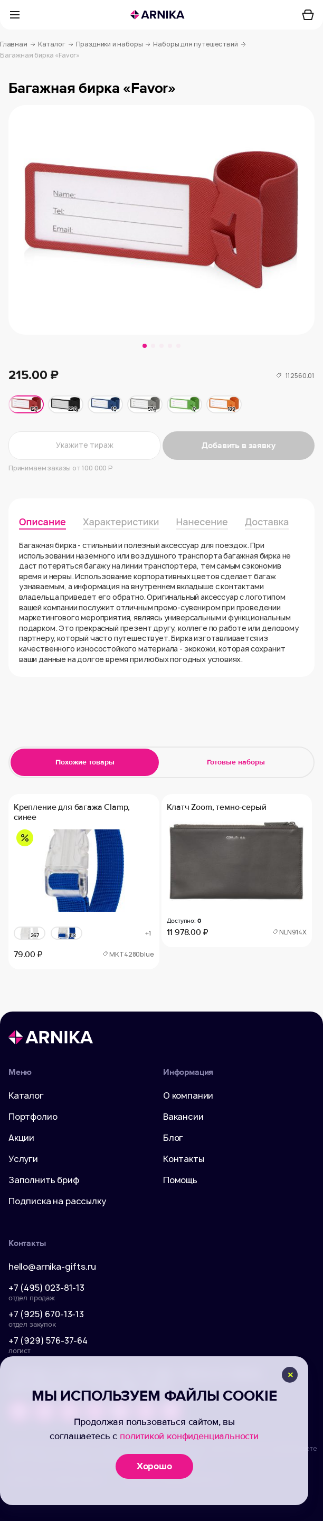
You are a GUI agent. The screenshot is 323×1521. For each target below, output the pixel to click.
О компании (188, 1095)
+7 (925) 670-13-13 (46, 1314)
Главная (17, 44)
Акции (21, 1138)
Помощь (180, 1180)
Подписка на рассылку (57, 1201)
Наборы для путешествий (199, 44)
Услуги (23, 1159)
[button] (144, 346)
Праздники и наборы (113, 44)
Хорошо (154, 1466)
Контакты (183, 1159)
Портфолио (32, 1116)
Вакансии (183, 1116)
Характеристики (121, 521)
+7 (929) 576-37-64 (48, 1340)
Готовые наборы (236, 762)
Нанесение (202, 521)
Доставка (267, 521)
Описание (42, 521)
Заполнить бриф (43, 1180)
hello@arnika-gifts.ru (52, 1266)
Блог (173, 1138)
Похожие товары (85, 762)
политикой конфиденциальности (189, 1436)
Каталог (55, 44)
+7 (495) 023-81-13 (46, 1287)
